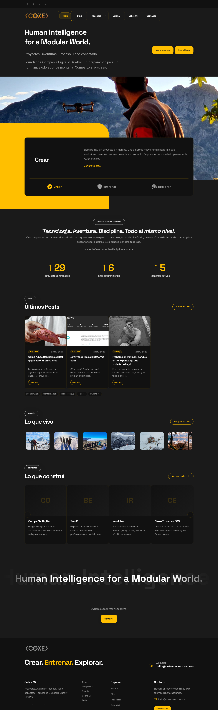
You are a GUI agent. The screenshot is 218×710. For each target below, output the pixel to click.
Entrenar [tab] (106, 187)
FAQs (84, 700)
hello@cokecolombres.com (174, 666)
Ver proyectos (92, 165)
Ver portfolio (181, 476)
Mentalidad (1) (49, 394)
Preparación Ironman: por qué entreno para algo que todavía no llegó (129, 360)
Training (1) (95, 394)
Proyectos (87, 686)
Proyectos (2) (67, 394)
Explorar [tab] (161, 187)
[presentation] (28, 515)
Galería (85, 691)
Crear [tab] (54, 187)
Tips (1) (81, 394)
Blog (84, 682)
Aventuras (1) (32, 394)
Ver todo (183, 306)
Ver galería (182, 421)
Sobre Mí (86, 695)
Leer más (34, 382)
